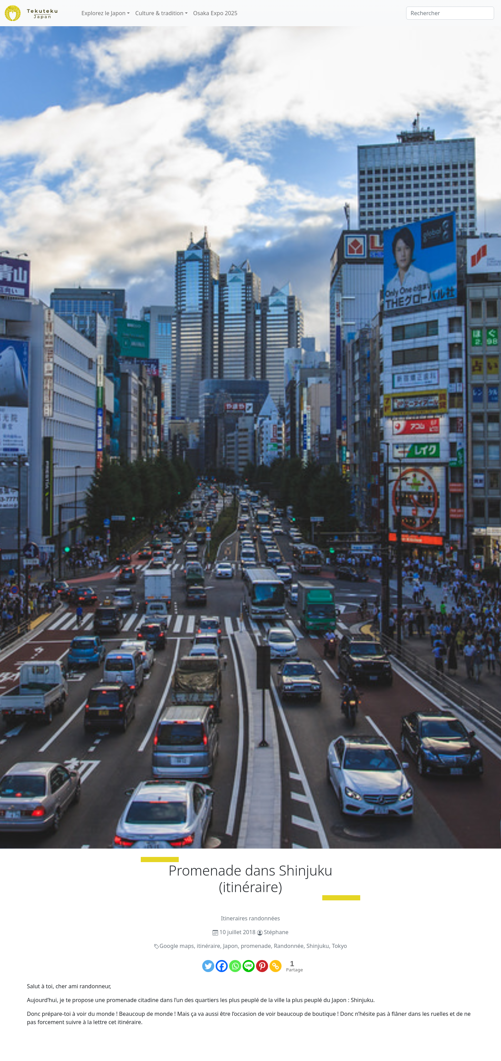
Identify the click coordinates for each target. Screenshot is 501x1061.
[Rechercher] (450, 13)
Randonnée (289, 946)
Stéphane (276, 932)
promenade (256, 946)
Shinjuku (317, 946)
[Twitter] (208, 966)
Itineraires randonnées (250, 918)
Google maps (176, 946)
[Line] (249, 966)
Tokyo (339, 946)
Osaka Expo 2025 (215, 13)
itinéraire (208, 946)
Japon (230, 946)
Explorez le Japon (103, 13)
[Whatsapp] (235, 966)
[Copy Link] (275, 966)
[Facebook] (222, 966)
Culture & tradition (159, 13)
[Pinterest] (262, 966)
